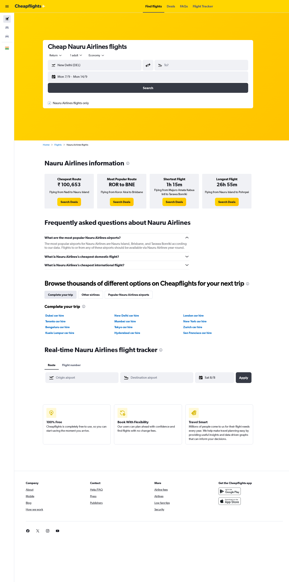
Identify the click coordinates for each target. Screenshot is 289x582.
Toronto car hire (59, 321)
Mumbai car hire (128, 321)
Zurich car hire (196, 327)
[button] (7, 6)
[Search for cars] (7, 36)
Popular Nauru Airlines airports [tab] (132, 294)
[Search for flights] (7, 19)
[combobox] (60, 55)
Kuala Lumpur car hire (63, 333)
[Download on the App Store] (232, 501)
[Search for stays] (7, 28)
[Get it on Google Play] (232, 491)
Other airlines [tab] (94, 294)
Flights (61, 144)
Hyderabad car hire (131, 333)
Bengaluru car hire (61, 327)
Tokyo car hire (127, 327)
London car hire (197, 315)
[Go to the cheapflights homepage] (30, 6)
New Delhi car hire (130, 315)
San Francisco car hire (201, 333)
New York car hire (198, 321)
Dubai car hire (58, 315)
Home (50, 144)
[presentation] (131, 163)
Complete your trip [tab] (64, 294)
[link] (73, 202)
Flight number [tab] (75, 365)
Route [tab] (55, 365)
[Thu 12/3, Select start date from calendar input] (218, 377)
